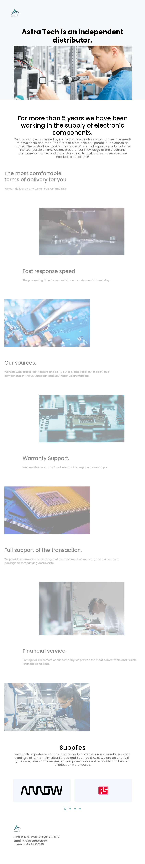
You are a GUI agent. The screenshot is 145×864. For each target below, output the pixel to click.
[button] (65, 809)
